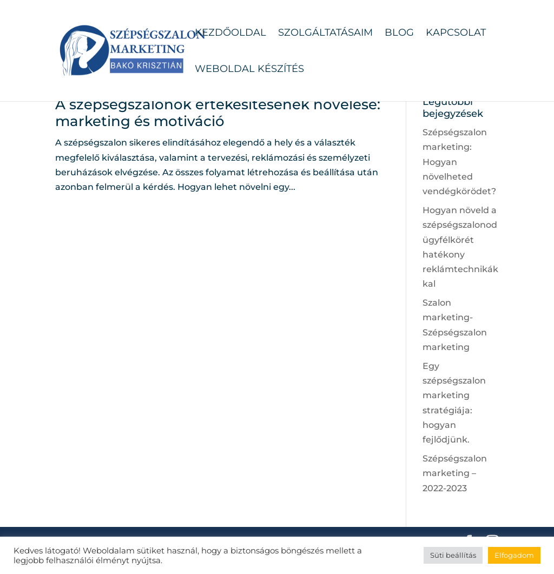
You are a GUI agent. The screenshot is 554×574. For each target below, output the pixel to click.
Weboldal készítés (249, 70)
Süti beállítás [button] (453, 555)
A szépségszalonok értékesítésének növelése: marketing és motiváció (217, 113)
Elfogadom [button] (514, 555)
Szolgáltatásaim (325, 33)
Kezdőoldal (230, 33)
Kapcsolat (456, 33)
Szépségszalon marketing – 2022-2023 (455, 473)
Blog (399, 33)
